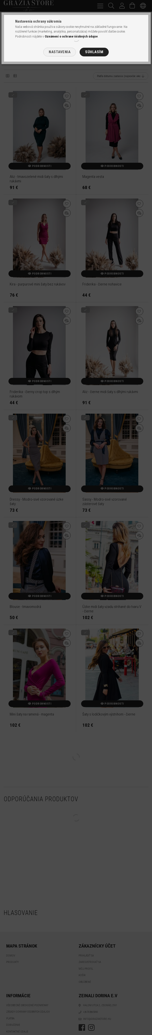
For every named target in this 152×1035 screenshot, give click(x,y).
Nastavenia (59, 52)
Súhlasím (94, 52)
